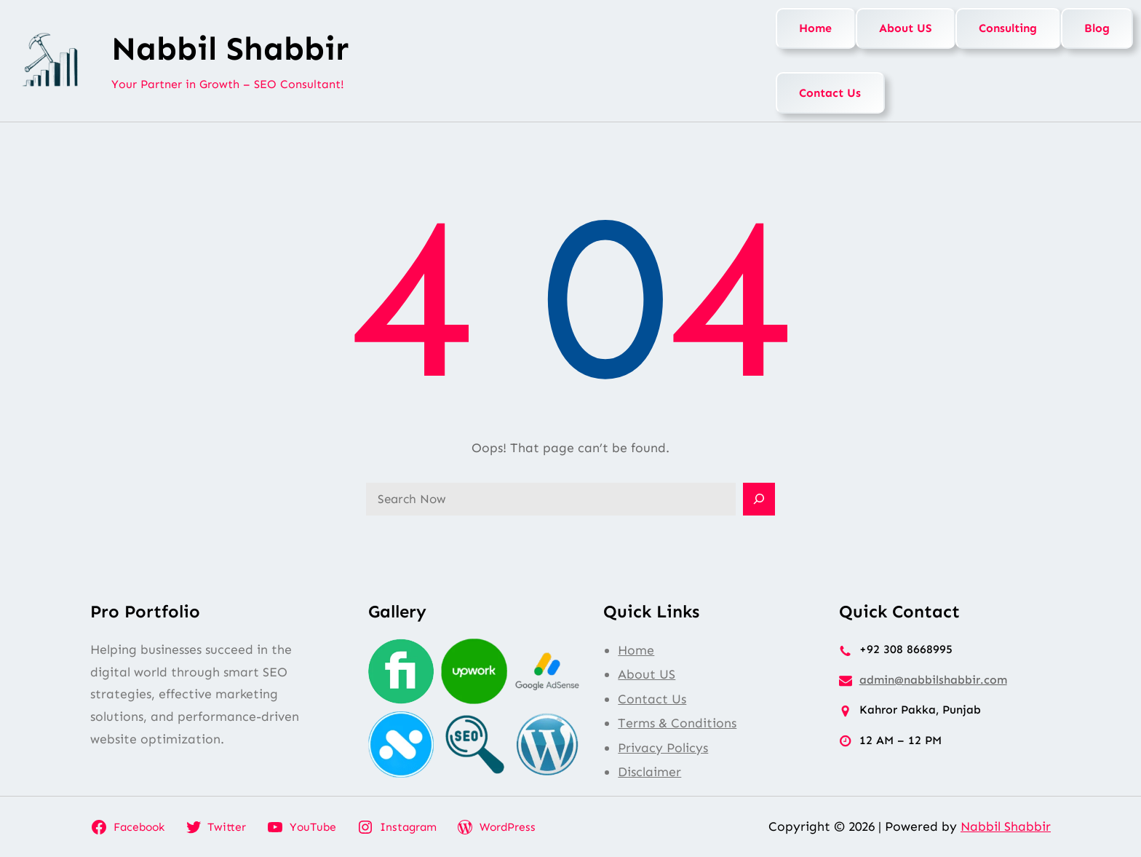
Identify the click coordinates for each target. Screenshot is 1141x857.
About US (905, 28)
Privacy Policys (663, 748)
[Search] (759, 499)
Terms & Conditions (677, 723)
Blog (1097, 28)
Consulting (1008, 28)
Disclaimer (649, 772)
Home (815, 28)
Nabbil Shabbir (230, 48)
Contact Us (830, 93)
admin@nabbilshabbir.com (933, 680)
